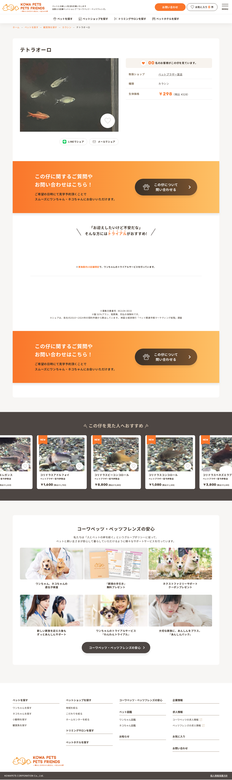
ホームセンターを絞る (78, 720)
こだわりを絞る (74, 714)
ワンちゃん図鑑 (127, 720)
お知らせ (124, 737)
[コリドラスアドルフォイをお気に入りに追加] (79, 466)
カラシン (66, 27)
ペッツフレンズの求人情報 (187, 726)
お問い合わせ (170, 7)
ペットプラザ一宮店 (170, 74)
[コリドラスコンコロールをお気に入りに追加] (188, 466)
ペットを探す (62, 19)
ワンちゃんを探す (22, 708)
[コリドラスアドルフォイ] (62, 462)
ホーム (16, 27)
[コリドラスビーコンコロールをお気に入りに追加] (133, 466)
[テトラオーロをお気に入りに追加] (107, 121)
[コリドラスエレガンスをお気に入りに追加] (25, 466)
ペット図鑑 (125, 712)
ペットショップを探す (93, 19)
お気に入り (179, 737)
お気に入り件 (202, 7)
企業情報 (178, 700)
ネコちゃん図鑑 (127, 726)
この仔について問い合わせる (160, 187)
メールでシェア (103, 142)
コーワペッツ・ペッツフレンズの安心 (115, 648)
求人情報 (178, 712)
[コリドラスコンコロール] (170, 462)
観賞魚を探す (50, 27)
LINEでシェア (73, 142)
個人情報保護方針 (219, 775)
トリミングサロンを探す (130, 19)
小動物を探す (20, 720)
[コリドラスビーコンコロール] (116, 462)
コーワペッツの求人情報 (185, 720)
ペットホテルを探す (165, 19)
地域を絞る (72, 708)
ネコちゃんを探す (22, 714)
